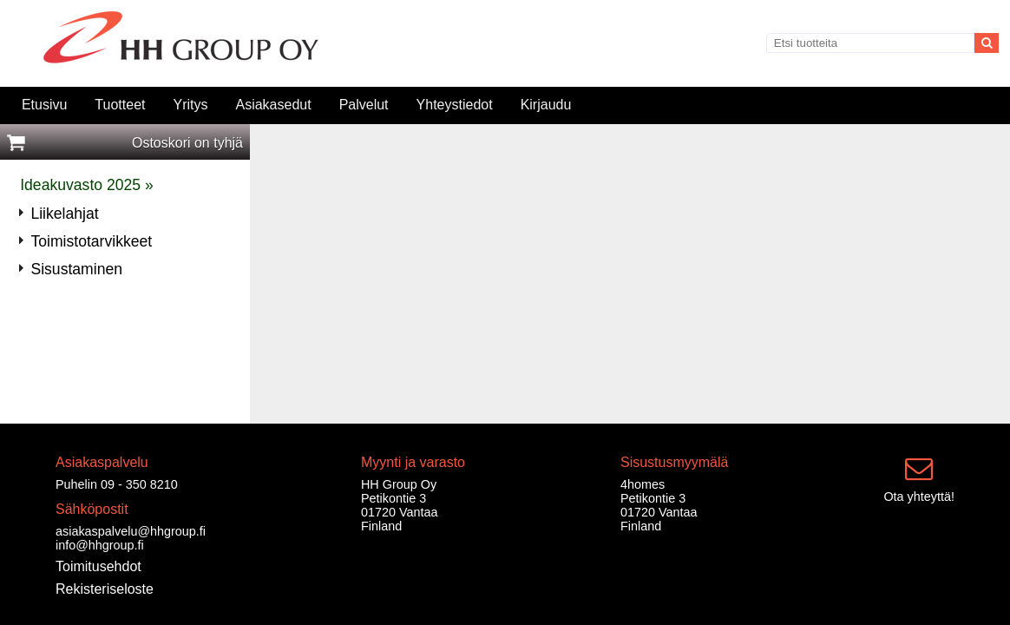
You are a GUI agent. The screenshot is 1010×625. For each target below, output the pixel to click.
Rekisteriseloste (105, 589)
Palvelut (364, 104)
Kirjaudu (546, 104)
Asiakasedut (273, 104)
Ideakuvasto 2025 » (87, 185)
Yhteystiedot (454, 104)
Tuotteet (120, 104)
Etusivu (44, 104)
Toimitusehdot (98, 566)
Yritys (190, 104)
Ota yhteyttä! (918, 496)
